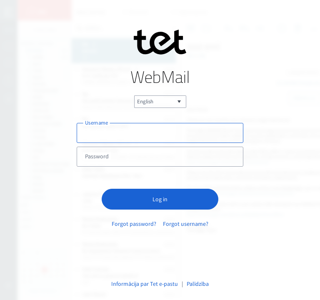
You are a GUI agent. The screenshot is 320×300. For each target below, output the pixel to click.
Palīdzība (198, 284)
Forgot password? (134, 224)
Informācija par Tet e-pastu (144, 284)
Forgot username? (185, 224)
